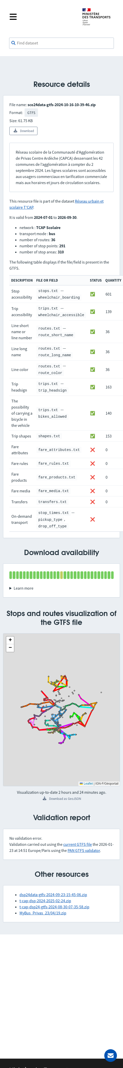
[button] (10, 640)
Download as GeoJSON (61, 798)
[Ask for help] (110, 1055)
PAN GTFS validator (84, 850)
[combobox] (61, 43)
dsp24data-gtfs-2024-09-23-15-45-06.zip (53, 894)
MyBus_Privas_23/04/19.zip (42, 912)
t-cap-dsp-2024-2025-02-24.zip (45, 900)
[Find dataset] (61, 43)
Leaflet (86, 783)
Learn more (23, 588)
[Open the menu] (41, 17)
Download (23, 130)
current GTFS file (77, 844)
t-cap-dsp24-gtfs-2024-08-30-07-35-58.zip (54, 906)
